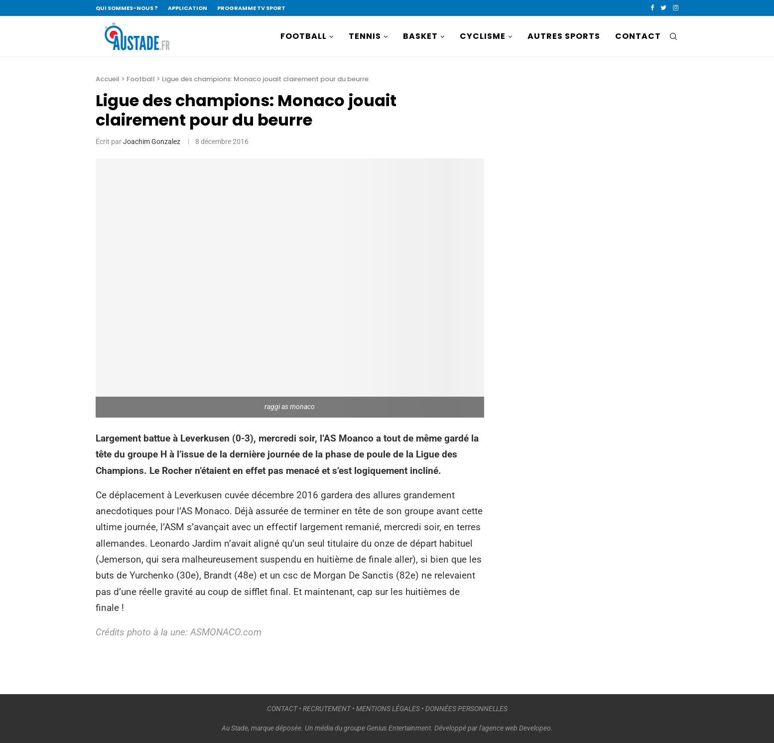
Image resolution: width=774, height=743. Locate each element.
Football (141, 79)
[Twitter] (663, 8)
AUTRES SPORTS (563, 36)
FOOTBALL (303, 36)
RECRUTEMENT (327, 709)
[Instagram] (675, 8)
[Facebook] (652, 8)
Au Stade (235, 728)
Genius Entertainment (399, 728)
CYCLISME (483, 36)
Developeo (535, 728)
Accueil (108, 79)
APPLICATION (187, 8)
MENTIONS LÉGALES (388, 709)
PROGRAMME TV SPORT (251, 8)
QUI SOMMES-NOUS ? (127, 8)
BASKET (420, 36)
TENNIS (365, 36)
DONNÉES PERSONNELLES (466, 709)
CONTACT (638, 36)
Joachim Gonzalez (151, 142)
